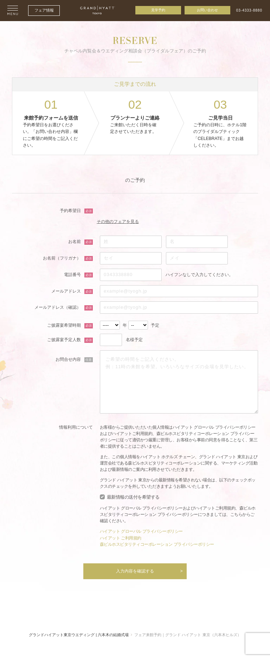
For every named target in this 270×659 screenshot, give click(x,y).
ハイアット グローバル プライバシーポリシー (141, 531)
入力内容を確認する (135, 570)
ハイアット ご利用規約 (120, 537)
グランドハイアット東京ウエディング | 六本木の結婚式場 (79, 634)
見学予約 (158, 10)
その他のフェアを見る (121, 221)
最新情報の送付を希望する (133, 497)
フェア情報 (44, 10)
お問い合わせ (207, 10)
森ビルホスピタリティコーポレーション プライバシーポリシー (157, 544)
